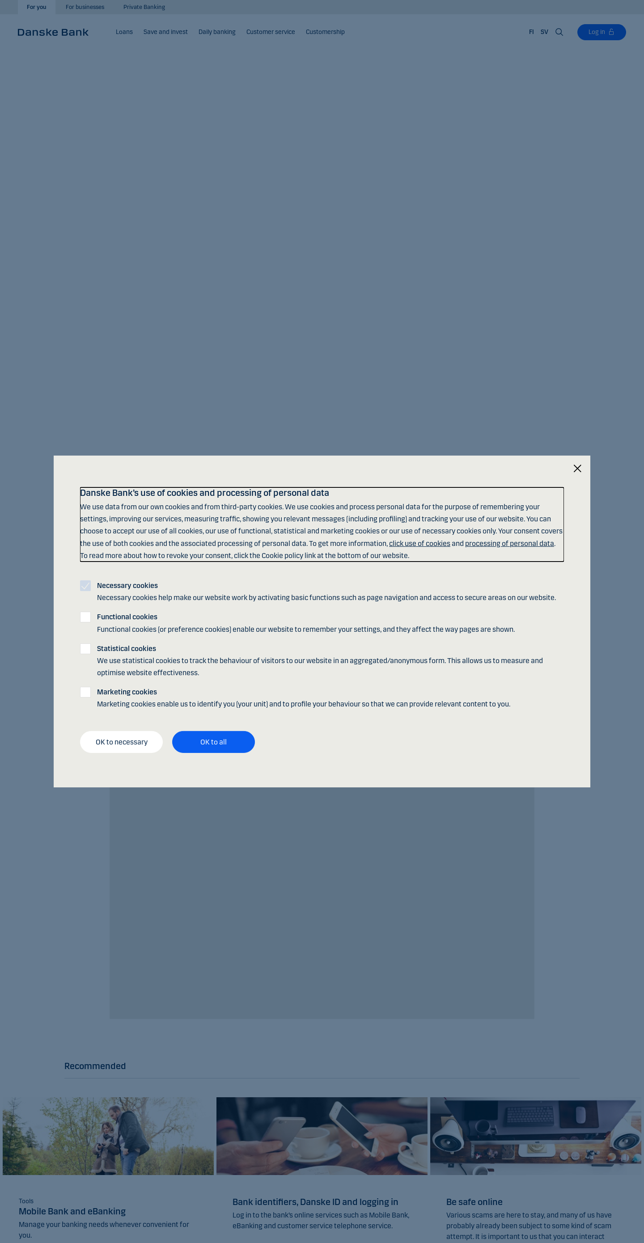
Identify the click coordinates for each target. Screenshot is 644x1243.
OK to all (213, 742)
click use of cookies (419, 543)
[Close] (577, 469)
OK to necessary (122, 742)
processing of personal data (509, 543)
